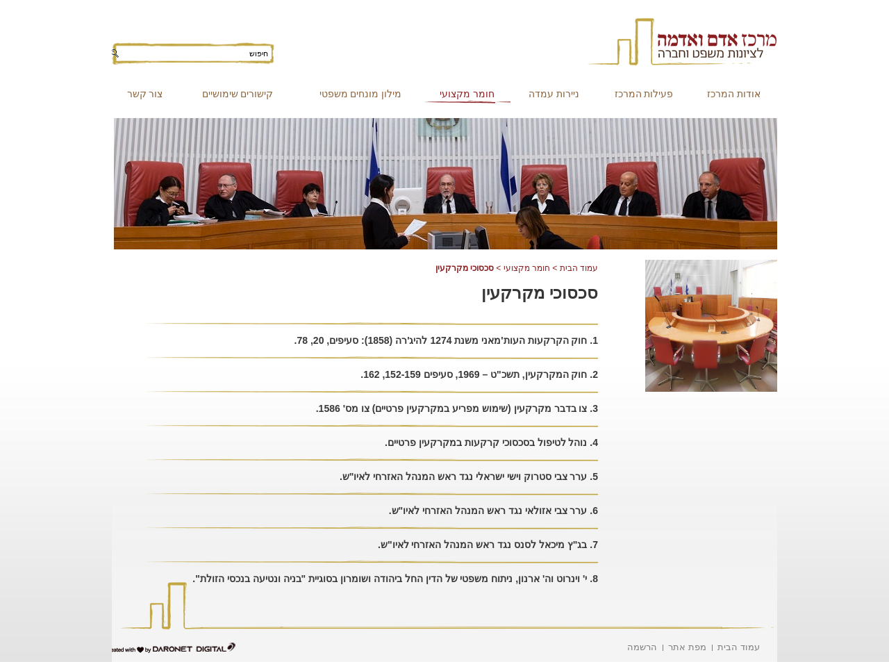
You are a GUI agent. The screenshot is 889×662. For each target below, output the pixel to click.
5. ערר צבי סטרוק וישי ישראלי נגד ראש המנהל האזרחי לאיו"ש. (469, 476)
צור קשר (145, 93)
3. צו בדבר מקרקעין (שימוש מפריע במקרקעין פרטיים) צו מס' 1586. (457, 408)
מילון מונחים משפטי (360, 93)
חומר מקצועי (467, 93)
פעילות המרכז (644, 93)
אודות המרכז (734, 93)
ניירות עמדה (554, 93)
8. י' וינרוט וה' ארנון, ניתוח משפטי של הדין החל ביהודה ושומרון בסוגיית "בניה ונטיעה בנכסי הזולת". (395, 578)
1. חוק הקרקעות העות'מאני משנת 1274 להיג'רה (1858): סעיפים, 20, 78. (446, 340)
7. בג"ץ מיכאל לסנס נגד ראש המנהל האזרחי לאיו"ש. (488, 544)
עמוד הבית (579, 268)
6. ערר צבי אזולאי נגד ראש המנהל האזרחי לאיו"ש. (493, 510)
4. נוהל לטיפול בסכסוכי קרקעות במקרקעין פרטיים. (491, 442)
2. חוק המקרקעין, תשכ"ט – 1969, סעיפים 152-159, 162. (479, 374)
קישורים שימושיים (238, 93)
